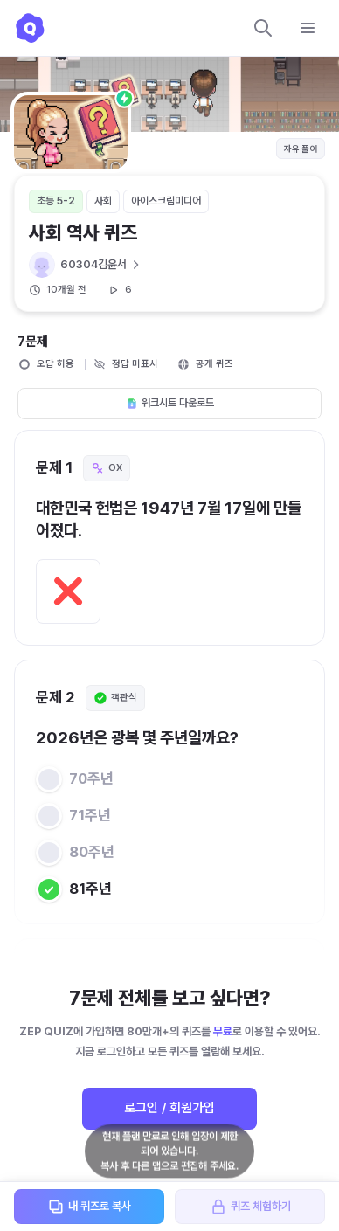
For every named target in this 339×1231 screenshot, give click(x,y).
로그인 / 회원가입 (169, 1108)
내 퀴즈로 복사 (89, 1206)
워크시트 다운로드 (170, 403)
